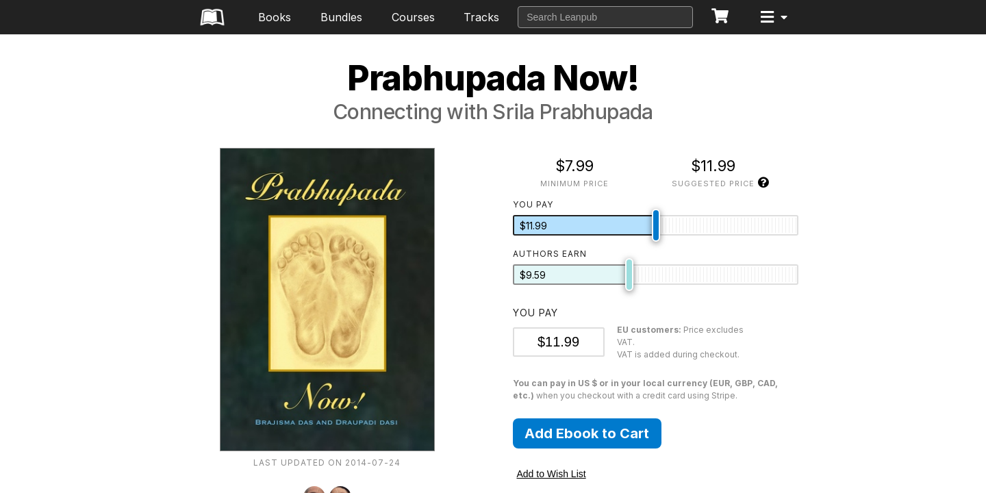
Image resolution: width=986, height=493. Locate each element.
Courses (413, 17)
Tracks (481, 17)
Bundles (341, 17)
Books (274, 17)
